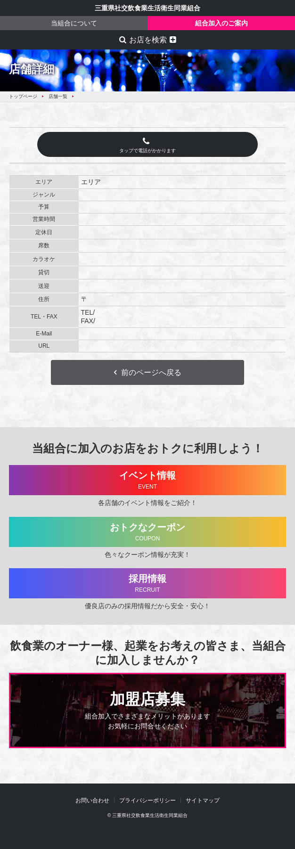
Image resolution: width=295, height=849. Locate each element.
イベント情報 (147, 480)
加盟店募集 (147, 711)
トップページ (23, 96)
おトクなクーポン (147, 532)
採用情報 (147, 583)
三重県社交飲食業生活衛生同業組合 (147, 8)
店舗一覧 (58, 96)
